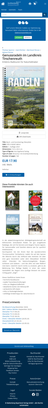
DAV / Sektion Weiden (10, 309)
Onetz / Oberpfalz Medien (12, 319)
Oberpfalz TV (7, 312)
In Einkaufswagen (13, 175)
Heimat (3, 10)
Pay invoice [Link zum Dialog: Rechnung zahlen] (12, 373)
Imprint (12, 394)
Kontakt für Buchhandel (35, 356)
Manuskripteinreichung (35, 382)
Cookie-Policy (12, 398)
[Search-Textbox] (21, 15)
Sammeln (12, 10)
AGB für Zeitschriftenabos (12, 363)
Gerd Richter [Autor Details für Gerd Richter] (21, 50)
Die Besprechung (8, 307)
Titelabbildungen (12, 384)
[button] (45, 4)
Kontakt (12, 356)
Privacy (12, 396)
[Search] (44, 15)
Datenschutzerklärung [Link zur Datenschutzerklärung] (23, 33)
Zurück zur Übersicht (11, 330)
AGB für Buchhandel (35, 359)
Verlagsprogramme (35, 363)
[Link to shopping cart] (34, 4)
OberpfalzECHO (8, 321)
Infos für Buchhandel (35, 361)
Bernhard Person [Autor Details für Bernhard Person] (33, 50)
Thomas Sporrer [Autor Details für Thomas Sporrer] (8, 50)
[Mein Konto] (30, 4)
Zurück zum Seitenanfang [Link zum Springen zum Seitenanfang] (24, 346)
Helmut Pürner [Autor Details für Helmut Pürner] (7, 52)
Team (20, 10)
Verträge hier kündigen (12, 366)
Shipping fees (12, 368)
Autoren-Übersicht (35, 384)
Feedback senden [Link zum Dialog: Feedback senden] (12, 370)
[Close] (19, 37)
